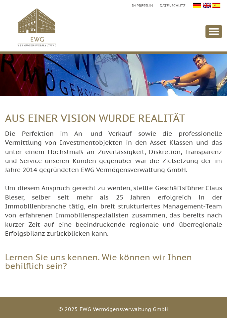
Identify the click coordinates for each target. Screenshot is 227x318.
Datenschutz (173, 5)
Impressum (142, 5)
